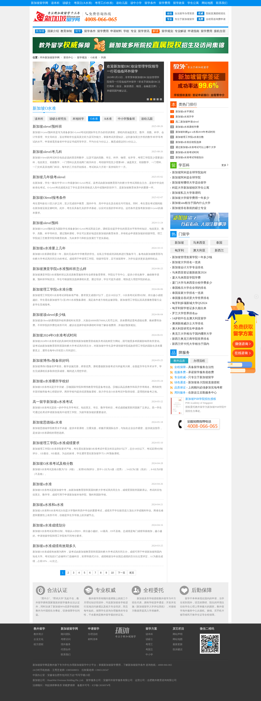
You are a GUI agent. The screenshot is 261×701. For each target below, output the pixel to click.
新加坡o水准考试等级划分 (190, 157)
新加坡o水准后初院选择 (188, 142)
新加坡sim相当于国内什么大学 (191, 203)
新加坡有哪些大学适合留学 (189, 182)
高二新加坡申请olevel (187, 121)
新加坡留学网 (39, 2)
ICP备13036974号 (101, 685)
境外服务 (66, 644)
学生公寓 (193, 2)
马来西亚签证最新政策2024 (189, 272)
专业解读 (180, 31)
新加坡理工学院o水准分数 (53, 289)
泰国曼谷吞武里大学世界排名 (190, 298)
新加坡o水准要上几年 (49, 248)
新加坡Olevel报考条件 (49, 198)
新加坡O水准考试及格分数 (53, 463)
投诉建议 (177, 649)
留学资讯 (143, 31)
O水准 (94, 57)
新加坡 (179, 242)
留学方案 (151, 628)
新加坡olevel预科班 (47, 126)
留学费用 (164, 2)
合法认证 (57, 590)
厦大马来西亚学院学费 (186, 277)
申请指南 (193, 31)
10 (112, 572)
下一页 (121, 572)
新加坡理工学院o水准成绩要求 (56, 443)
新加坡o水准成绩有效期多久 (54, 546)
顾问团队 (66, 634)
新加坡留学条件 (136, 664)
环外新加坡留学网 (56, 16)
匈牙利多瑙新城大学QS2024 (189, 303)
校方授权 (38, 644)
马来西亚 (199, 242)
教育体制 (66, 31)
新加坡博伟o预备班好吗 (51, 361)
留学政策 (179, 2)
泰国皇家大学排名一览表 (187, 292)
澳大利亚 (199, 250)
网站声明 (177, 634)
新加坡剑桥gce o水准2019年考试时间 (195, 131)
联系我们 (221, 2)
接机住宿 (219, 31)
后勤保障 (201, 590)
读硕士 (66, 2)
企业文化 (38, 639)
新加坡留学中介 (82, 664)
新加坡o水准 (42, 484)
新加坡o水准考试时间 (187, 152)
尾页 (131, 572)
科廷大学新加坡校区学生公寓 (190, 187)
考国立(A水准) (83, 2)
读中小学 (136, 2)
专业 (133, 31)
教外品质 (179, 360)
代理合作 (66, 649)
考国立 (149, 649)
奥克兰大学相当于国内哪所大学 (192, 333)
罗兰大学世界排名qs (184, 313)
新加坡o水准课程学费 (187, 126)
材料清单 (93, 639)
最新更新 (177, 644)
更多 (223, 165)
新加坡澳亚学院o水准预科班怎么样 (59, 269)
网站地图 (207, 2)
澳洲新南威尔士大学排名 (187, 323)
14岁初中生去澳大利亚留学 (189, 318)
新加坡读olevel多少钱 (49, 315)
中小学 (149, 654)
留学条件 (150, 2)
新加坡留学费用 (112, 664)
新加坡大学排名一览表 (186, 262)
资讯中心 (68, 57)
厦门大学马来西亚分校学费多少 (192, 282)
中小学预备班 (126, 118)
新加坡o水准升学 (185, 116)
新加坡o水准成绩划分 (49, 525)
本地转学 (78, 118)
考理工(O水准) (104, 2)
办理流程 (199, 360)
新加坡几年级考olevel (49, 177)
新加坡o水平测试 (185, 111)
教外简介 (38, 634)
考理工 (149, 644)
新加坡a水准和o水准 (48, 505)
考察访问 (66, 639)
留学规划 (167, 31)
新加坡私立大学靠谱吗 (186, 192)
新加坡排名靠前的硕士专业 (189, 208)
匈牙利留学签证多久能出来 (189, 308)
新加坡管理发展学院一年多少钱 (192, 257)
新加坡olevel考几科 (47, 152)
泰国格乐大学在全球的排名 (189, 287)
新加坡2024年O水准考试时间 (55, 335)
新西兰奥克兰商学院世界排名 (190, 338)
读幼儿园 (121, 2)
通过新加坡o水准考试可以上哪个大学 (196, 147)
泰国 (219, 242)
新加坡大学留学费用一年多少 (190, 197)
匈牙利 (179, 250)
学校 (126, 31)
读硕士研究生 (57, 118)
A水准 (108, 118)
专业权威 (105, 590)
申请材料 (116, 31)
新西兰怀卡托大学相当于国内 (190, 343)
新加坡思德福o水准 (47, 422)
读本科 (55, 2)
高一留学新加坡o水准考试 (53, 402)
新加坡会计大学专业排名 (187, 267)
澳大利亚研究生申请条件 (187, 328)
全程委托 (153, 590)
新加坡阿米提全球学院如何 (189, 172)
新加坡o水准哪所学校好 (51, 381)
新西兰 (219, 250)
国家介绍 (53, 31)
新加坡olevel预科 (46, 223)
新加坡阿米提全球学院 (186, 177)
